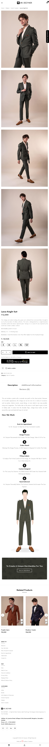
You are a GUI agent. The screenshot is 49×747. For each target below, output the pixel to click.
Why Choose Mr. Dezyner (7, 650)
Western (7, 8)
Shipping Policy (4, 678)
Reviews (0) (24, 389)
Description (13, 385)
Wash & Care (4, 670)
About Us (3, 645)
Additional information (31, 385)
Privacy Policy (4, 675)
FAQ (2, 668)
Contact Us (3, 658)
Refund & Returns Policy (6, 680)
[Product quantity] (6, 352)
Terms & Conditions (5, 673)
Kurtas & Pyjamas (5, 697)
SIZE (2, 342)
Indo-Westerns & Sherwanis (7, 695)
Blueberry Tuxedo (31, 630)
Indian (2, 690)
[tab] (13, 385)
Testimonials (4, 655)
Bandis (2, 692)
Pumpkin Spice (5, 630)
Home (2, 8)
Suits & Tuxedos (14, 8)
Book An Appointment (24, 424)
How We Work (4, 648)
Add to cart (31, 352)
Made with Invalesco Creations (24, 741)
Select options (22, 620)
